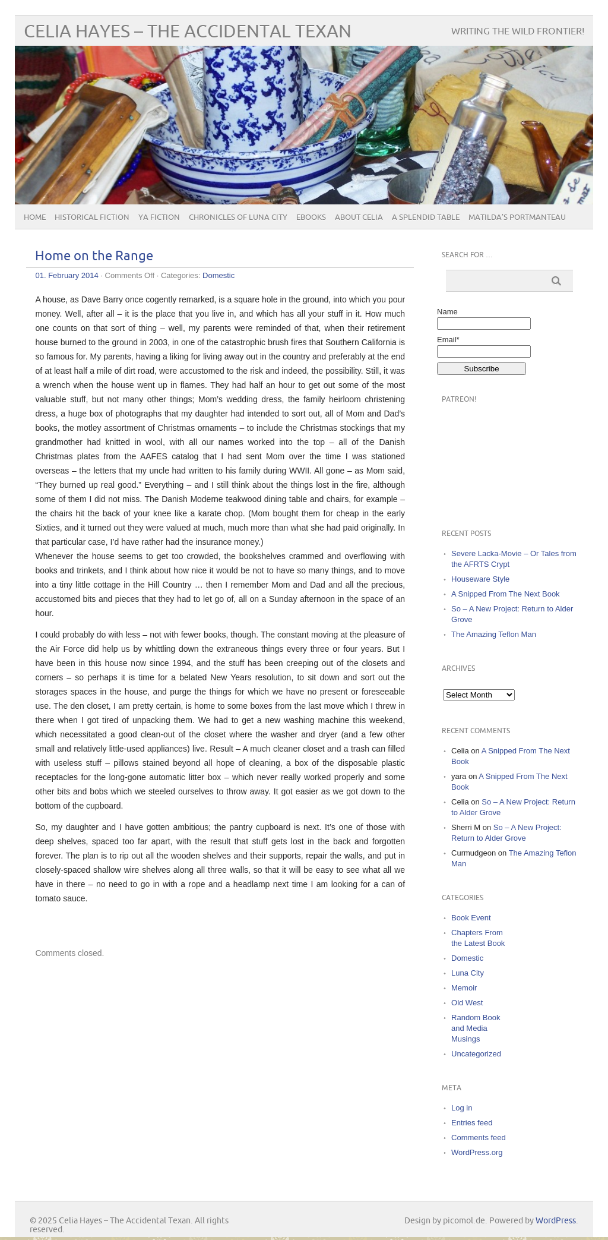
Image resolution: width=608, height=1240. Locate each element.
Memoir (464, 987)
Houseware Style (480, 579)
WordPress (556, 1220)
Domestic (218, 275)
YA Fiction (159, 217)
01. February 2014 (66, 275)
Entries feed (471, 1122)
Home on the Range (94, 256)
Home (35, 217)
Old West (467, 1002)
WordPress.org (476, 1152)
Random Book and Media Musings (475, 1028)
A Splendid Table (426, 217)
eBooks (311, 217)
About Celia (359, 217)
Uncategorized (476, 1053)
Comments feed (478, 1137)
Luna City (467, 972)
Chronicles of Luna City (238, 217)
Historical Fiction (92, 217)
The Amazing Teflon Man (493, 634)
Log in (461, 1107)
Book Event (471, 917)
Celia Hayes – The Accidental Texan (188, 32)
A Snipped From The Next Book (505, 593)
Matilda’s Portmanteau (517, 217)
